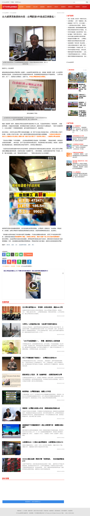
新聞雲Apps (18, 0)
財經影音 (63, 6)
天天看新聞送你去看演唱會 (78, 144)
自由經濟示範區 (22, 244)
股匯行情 (49, 6)
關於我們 (30, 510)
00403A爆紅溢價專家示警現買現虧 (76, 36)
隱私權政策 (57, 510)
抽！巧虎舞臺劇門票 (77, 126)
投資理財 (21, 6)
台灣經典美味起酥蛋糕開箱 (78, 152)
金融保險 (42, 6)
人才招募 (25, 510)
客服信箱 (46, 510)
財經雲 (10, 6)
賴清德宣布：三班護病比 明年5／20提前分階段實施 (82, 105)
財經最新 (28, 6)
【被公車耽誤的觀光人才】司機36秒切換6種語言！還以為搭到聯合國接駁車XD (25, 271)
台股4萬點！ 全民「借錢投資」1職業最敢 (79, 21)
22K (16, 244)
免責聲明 (70, 510)
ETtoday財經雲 (70, 62)
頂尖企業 (35, 6)
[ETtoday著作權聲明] (26, 266)
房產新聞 (77, 6)
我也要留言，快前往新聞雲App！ (33, 501)
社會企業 (84, 6)
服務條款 (51, 510)
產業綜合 (70, 6)
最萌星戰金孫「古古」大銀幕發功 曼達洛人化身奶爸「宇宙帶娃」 (82, 87)
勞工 (33, 244)
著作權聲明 (64, 510)
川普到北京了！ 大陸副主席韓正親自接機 (82, 96)
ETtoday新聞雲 (5, 0)
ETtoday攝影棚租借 (76, 172)
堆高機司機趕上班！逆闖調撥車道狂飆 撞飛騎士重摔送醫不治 (82, 113)
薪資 (13, 244)
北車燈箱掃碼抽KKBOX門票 (78, 135)
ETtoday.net (48, 513)
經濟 (29, 244)
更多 (84, 70)
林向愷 (8, 244)
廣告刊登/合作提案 (38, 510)
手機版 (12, 0)
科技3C (56, 6)
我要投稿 (19, 510)
